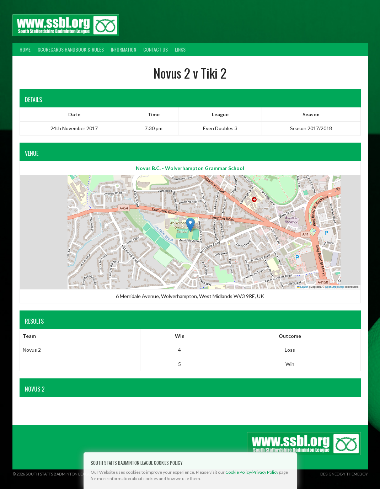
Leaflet (302, 286)
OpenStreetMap (334, 286)
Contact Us (155, 49)
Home (25, 49)
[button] (190, 225)
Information (123, 49)
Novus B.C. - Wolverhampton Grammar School (190, 168)
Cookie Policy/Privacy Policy (251, 472)
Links (180, 49)
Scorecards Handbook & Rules (71, 49)
